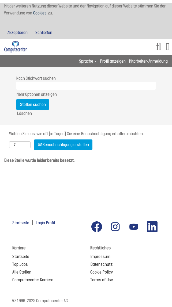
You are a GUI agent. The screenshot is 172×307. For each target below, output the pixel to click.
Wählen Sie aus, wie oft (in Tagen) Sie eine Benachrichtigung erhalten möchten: (76, 133)
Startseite (20, 222)
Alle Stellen (21, 272)
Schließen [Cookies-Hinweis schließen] (43, 32)
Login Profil (45, 222)
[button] (168, 47)
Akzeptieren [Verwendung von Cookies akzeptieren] (18, 32)
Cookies (40, 13)
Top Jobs (20, 264)
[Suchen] (159, 47)
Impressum (100, 256)
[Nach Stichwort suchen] (86, 86)
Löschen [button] (24, 113)
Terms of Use (101, 279)
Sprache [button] (88, 61)
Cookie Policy (101, 272)
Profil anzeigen (113, 61)
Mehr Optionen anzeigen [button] (36, 94)
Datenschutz (101, 264)
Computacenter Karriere (32, 279)
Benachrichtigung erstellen (63, 144)
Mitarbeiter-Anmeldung (148, 61)
